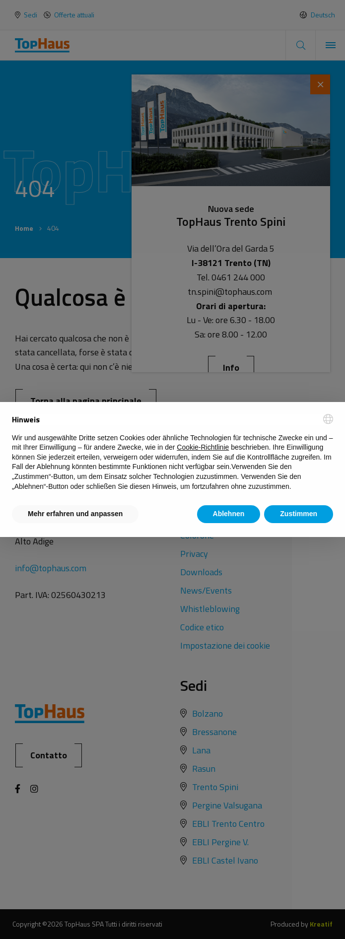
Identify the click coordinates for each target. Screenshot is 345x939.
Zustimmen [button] (298, 514)
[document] (172, 452)
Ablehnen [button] (229, 514)
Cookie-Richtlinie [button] (203, 447)
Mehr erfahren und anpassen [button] (75, 514)
